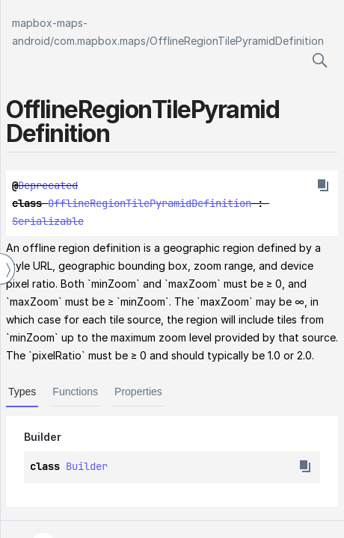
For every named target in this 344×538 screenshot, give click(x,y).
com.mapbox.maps (100, 40)
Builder (87, 466)
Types (22, 392)
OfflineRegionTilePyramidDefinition (237, 40)
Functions (75, 392)
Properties (138, 392)
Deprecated (48, 185)
